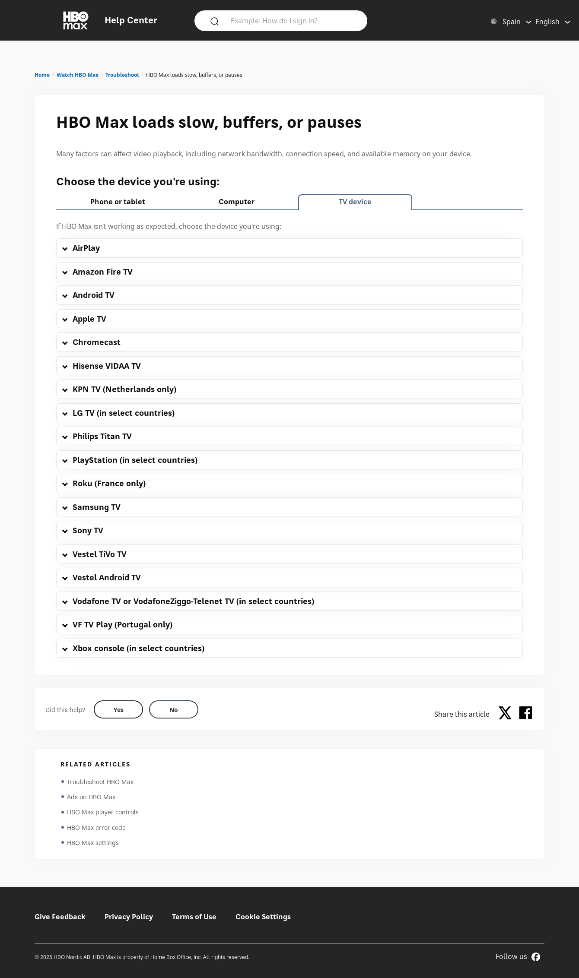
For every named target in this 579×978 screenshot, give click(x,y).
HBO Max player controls (103, 813)
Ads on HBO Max (91, 797)
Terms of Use (194, 916)
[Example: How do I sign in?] (293, 20)
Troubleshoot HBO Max (100, 782)
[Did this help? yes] (118, 709)
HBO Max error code (96, 828)
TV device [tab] (355, 201)
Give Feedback (60, 916)
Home (42, 75)
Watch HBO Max (78, 75)
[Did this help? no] (173, 709)
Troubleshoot (122, 75)
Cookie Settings (263, 916)
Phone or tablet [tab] (117, 201)
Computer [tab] (237, 201)
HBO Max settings (93, 844)
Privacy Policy (129, 916)
